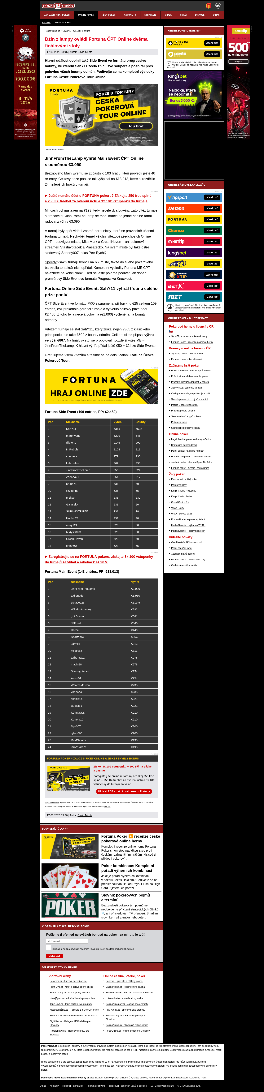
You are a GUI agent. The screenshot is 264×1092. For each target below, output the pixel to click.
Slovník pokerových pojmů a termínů (189, 399)
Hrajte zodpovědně (52, 802)
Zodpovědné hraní (179, 1050)
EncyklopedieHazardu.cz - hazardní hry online (129, 992)
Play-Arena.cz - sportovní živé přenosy (125, 1009)
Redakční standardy (72, 1086)
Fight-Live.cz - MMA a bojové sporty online (71, 987)
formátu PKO (85, 303)
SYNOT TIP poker (63, 22)
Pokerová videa (179, 422)
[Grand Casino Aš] (25, 138)
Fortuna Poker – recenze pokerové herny (192, 342)
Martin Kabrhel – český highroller (188, 531)
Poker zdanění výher (181, 548)
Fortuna (46, 22)
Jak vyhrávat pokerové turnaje (186, 387)
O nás (43, 1086)
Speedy (51, 262)
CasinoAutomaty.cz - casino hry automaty (127, 1004)
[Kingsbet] (193, 117)
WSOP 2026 (177, 508)
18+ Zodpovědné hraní (162, 1086)
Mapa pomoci (140, 1077)
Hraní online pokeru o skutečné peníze (190, 456)
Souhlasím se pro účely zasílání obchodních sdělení (93, 949)
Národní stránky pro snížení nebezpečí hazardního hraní (177, 1077)
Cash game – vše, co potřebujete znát (190, 393)
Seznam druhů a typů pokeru (186, 416)
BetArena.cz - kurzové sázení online (68, 981)
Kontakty (54, 1086)
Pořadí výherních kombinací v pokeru (190, 376)
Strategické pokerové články (185, 428)
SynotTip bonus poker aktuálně (187, 353)
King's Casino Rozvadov (183, 490)
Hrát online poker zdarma (184, 445)
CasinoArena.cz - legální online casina (125, 987)
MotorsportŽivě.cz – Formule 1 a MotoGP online (74, 1009)
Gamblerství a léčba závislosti (186, 542)
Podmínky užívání (96, 1086)
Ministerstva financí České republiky (177, 1046)
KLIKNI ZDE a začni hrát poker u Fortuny (124, 791)
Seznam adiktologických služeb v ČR (113, 1077)
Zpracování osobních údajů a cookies (128, 1086)
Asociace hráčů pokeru (183, 553)
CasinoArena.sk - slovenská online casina (127, 1025)
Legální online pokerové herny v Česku (191, 439)
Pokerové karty (179, 485)
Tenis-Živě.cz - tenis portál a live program (71, 1004)
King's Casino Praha (181, 496)
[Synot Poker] (238, 138)
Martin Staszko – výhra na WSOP (188, 525)
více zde (107, 806)
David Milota (84, 52)
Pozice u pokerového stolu (184, 405)
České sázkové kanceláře (184, 565)
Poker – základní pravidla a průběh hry (190, 370)
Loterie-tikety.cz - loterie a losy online (124, 998)
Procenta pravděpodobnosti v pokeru (190, 382)
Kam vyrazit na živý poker (184, 479)
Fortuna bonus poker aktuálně (186, 359)
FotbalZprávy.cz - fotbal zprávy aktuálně (70, 992)
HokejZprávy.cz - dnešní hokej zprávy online (72, 998)
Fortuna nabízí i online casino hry (188, 559)
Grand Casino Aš (180, 502)
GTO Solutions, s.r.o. (190, 1086)
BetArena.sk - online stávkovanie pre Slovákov (73, 1015)
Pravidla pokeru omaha (183, 410)
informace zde (107, 1065)
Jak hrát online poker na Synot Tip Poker (192, 462)
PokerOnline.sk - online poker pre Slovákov (128, 1031)
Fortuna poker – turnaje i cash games (190, 468)
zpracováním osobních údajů (80, 949)
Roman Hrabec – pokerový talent (188, 519)
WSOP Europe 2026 (181, 513)
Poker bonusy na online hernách (187, 450)
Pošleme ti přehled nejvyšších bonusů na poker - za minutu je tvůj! (95, 934)
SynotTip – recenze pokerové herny (189, 336)
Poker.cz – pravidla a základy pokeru (124, 981)
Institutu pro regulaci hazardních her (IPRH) (115, 1050)
